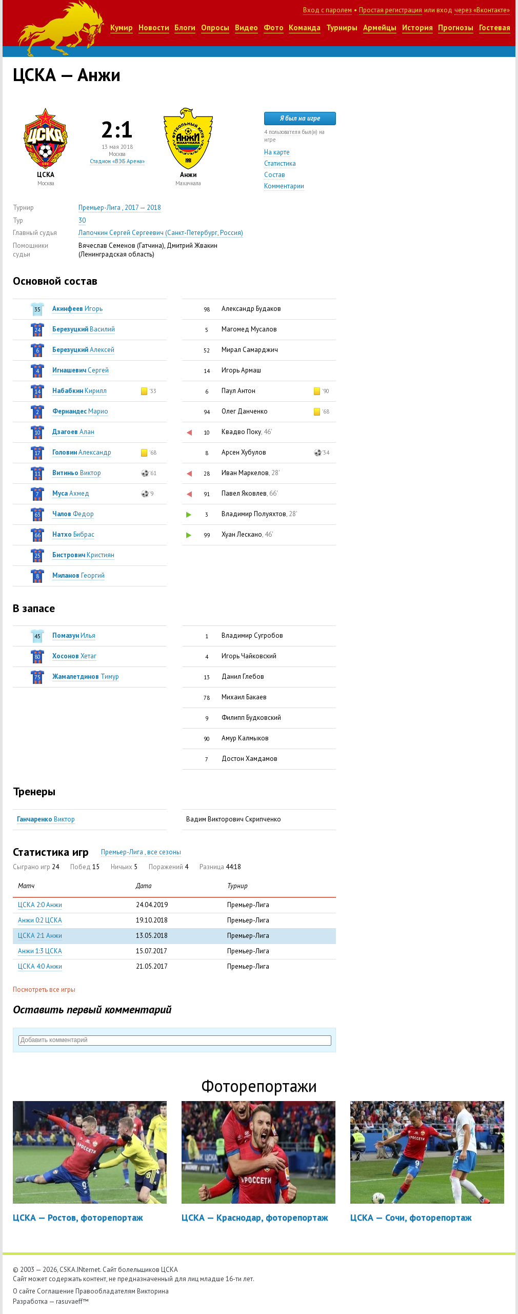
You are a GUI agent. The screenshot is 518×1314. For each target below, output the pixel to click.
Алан (73, 431)
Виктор (76, 472)
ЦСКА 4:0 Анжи (40, 966)
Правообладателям (105, 1291)
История (417, 27)
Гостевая (494, 27)
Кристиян (83, 555)
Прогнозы (455, 27)
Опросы (215, 27)
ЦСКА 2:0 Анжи (40, 904)
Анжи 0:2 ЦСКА (40, 920)
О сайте (24, 1291)
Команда (305, 27)
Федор (73, 513)
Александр (81, 452)
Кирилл (79, 390)
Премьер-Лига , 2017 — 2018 (119, 207)
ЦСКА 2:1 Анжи (40, 935)
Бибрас (73, 534)
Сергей (80, 370)
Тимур (85, 676)
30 (82, 220)
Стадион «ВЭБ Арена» (117, 161)
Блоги (184, 27)
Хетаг (74, 656)
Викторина (153, 1291)
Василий (83, 329)
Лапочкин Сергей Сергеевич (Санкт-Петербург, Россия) (160, 232)
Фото (274, 27)
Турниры (341, 27)
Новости (153, 27)
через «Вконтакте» (482, 10)
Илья (73, 635)
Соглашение (55, 1291)
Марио (80, 411)
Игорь (77, 308)
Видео (246, 27)
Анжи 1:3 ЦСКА (40, 951)
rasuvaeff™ (72, 1301)
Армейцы (379, 27)
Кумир (121, 27)
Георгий (78, 575)
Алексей (83, 349)
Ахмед (70, 493)
